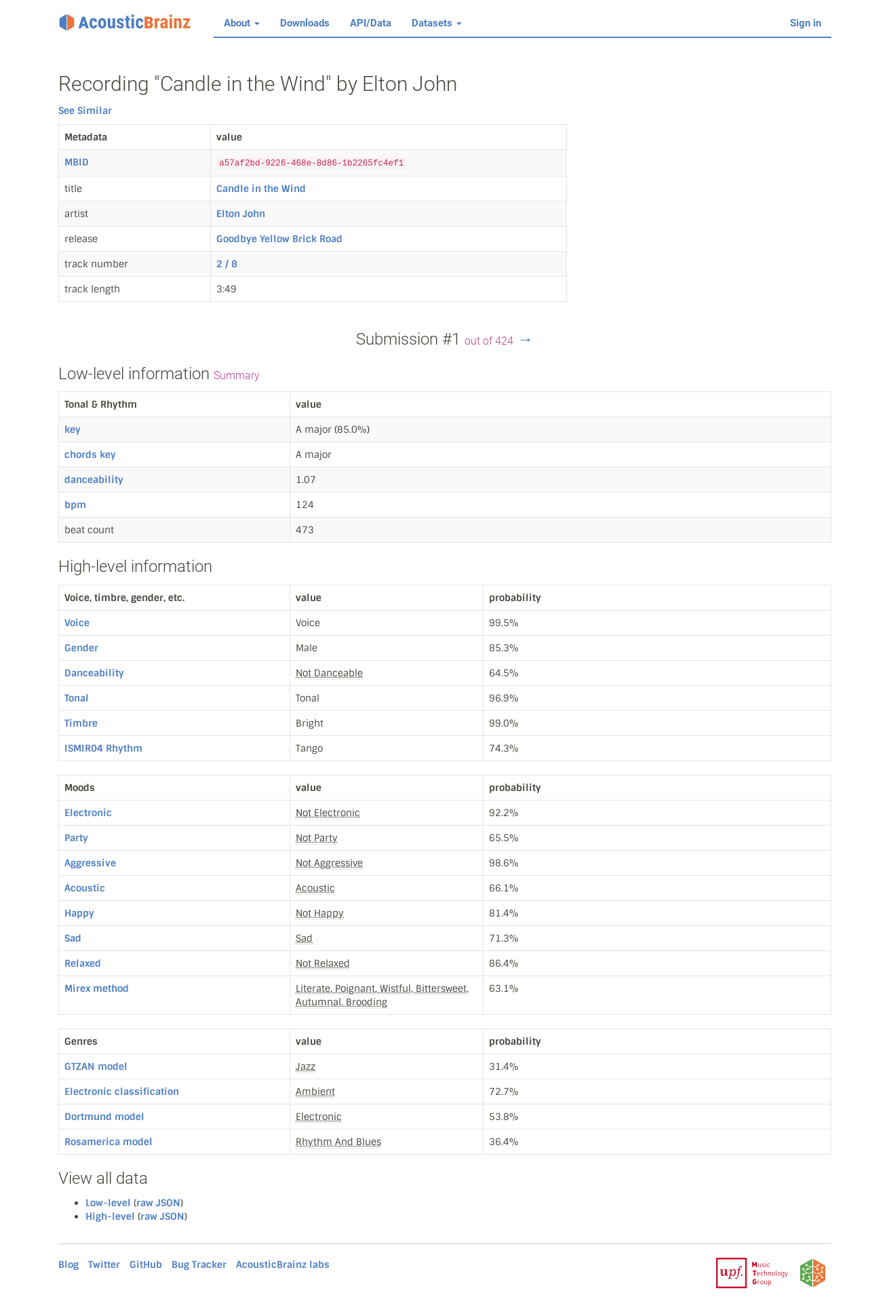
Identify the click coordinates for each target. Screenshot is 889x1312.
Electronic (88, 813)
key (72, 429)
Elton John (240, 214)
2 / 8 (226, 264)
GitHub (146, 1264)
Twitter (104, 1264)
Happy (79, 913)
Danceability (94, 673)
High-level (110, 1216)
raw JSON (158, 1203)
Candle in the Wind (261, 188)
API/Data (370, 23)
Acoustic (84, 888)
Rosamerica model (108, 1142)
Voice (77, 623)
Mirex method (96, 988)
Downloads (305, 23)
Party (76, 838)
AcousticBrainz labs (283, 1264)
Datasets (437, 23)
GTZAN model (95, 1066)
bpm (75, 505)
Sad (72, 938)
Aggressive (90, 863)
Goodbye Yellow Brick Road (279, 239)
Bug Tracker (199, 1264)
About (242, 23)
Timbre (81, 723)
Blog (68, 1264)
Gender (81, 648)
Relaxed (82, 963)
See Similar (85, 110)
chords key (90, 454)
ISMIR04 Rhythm (103, 748)
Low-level (108, 1203)
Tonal (76, 698)
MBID (76, 162)
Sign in (805, 23)
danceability (93, 480)
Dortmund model (104, 1117)
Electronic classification (121, 1091)
